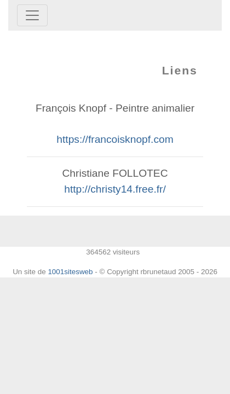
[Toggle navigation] (32, 15)
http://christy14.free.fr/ (115, 189)
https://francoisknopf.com (114, 139)
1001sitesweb (70, 272)
